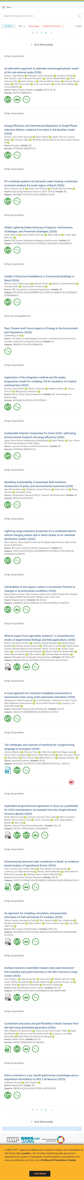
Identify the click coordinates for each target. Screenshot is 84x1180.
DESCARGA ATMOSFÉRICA (59, 243)
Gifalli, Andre (70, 542)
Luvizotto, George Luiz (63, 982)
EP (73, 657)
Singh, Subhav (33, 443)
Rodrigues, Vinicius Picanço (38, 489)
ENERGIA (17, 344)
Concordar (40, 1174)
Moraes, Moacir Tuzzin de (45, 649)
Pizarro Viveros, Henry (55, 923)
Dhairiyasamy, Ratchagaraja (36, 440)
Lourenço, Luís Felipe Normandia (19, 871)
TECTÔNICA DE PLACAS (24, 991)
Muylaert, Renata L (67, 758)
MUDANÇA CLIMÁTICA (59, 603)
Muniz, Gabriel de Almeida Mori (60, 651)
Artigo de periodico (14, 56)
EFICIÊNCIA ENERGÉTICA (24, 148)
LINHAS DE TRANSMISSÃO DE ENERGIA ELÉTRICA (35, 712)
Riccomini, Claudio (51, 985)
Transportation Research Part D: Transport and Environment (38, 495)
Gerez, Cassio (70, 700)
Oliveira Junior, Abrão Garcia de (18, 137)
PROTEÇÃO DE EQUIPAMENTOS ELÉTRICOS (33, 292)
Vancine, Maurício (12, 752)
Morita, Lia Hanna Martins (64, 283)
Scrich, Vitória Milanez (65, 84)
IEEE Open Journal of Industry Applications (31, 548)
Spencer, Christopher (29, 985)
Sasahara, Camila (64, 76)
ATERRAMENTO (11, 295)
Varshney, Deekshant (17, 443)
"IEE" (22, 26)
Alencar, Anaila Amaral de (27, 646)
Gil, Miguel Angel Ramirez (52, 542)
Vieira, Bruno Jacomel (52, 646)
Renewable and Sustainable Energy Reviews (31, 657)
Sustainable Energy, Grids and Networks (29, 709)
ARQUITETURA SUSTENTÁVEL (42, 1088)
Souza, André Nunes (13, 545)
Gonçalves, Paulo (23, 492)
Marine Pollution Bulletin (22, 90)
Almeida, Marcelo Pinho (61, 188)
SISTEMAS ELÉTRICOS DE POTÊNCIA (30, 243)
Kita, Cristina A (28, 758)
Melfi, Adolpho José (39, 597)
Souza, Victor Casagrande (15, 755)
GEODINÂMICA (42, 991)
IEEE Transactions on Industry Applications (31, 289)
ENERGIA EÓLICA (71, 880)
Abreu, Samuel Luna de (14, 188)
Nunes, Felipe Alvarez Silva (43, 755)
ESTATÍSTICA (30, 763)
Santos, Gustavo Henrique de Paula (20, 920)
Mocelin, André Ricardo (14, 923)
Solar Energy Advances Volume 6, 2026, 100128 (33, 191)
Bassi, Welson (42, 137)
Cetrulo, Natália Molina (56, 78)
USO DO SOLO (61, 660)
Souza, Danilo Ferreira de (33, 235)
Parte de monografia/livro (17, 316)
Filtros (8, 26)
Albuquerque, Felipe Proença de (18, 700)
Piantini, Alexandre (36, 388)
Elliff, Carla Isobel (22, 84)
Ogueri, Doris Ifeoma (13, 440)
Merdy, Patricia (23, 597)
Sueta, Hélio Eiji (11, 235)
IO (51, 90)
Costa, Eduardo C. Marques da (50, 700)
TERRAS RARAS (28, 828)
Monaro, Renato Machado (48, 871)
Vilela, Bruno (47, 752)
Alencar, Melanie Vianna (50, 81)
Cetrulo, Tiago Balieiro (14, 76)
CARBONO (17, 603)
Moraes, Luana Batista (14, 388)
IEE (54, 90)
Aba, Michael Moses (13, 489)
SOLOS (26, 603)
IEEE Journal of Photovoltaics (25, 929)
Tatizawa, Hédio (21, 140)
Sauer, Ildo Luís (61, 489)
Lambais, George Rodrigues (45, 643)
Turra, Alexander (11, 87)
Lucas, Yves (54, 597)
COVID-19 (65, 763)
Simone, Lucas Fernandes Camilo (34, 1033)
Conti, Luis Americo (42, 84)
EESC (50, 929)
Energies (15, 145)
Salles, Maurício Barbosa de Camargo (35, 1036)
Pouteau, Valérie (38, 594)
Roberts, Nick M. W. (63, 979)
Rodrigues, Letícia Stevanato (40, 76)
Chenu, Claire (24, 594)
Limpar (79, 26)
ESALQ (43, 600)
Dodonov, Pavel (31, 752)
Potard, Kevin (64, 594)
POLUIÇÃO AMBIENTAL (32, 344)
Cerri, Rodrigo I (10, 979)
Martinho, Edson (41, 283)
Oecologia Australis (20, 760)
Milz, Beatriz (13, 758)
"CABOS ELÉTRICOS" (53, 26)
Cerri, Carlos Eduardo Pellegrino (28, 651)
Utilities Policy (18, 1039)
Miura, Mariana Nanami (14, 654)
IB (40, 760)
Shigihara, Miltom (56, 388)
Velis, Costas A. (28, 81)
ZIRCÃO (16, 828)
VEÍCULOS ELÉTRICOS (23, 498)
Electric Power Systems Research (27, 394)
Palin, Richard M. (28, 979)
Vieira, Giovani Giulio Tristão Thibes (20, 869)
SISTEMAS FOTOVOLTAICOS (26, 194)
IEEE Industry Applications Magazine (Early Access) (35, 240)
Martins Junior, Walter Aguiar (17, 283)
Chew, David (45, 979)
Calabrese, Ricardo (12, 1082)
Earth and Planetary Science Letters (27, 988)
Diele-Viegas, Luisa (64, 752)
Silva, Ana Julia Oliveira (69, 755)
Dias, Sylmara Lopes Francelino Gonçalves (23, 78)
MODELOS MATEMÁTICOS (51, 932)
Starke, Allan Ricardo (38, 188)
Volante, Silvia (10, 985)
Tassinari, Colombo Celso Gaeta (41, 817)
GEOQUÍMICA (42, 828)
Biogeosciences (19, 600)
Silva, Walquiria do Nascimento (18, 703)
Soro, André (51, 594)
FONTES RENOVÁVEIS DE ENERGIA (28, 1042)
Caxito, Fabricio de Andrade (16, 982)
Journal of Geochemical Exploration (28, 825)
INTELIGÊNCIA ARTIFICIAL (48, 763)
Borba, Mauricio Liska (14, 817)
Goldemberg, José (12, 335)
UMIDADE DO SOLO (39, 603)
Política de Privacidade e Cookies (59, 1160)
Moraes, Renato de (41, 982)
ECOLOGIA (18, 763)
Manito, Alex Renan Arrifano (16, 643)
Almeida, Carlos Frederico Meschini (43, 874)
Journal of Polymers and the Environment (30, 446)
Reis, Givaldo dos (65, 920)
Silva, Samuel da (47, 920)
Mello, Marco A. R (47, 758)
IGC (59, 825)
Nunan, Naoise (10, 594)
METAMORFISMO (58, 991)
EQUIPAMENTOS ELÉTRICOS (47, 551)
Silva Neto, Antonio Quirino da (45, 140)
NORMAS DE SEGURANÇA (65, 292)
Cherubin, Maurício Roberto (57, 654)
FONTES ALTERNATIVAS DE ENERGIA (30, 880)
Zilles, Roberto (54, 235)
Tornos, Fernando (42, 820)
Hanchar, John (24, 820)
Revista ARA (17, 1085)
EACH (46, 90)
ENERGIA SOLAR (47, 194)
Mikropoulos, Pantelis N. (27, 391)
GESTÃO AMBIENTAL (22, 93)
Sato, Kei (19, 823)
